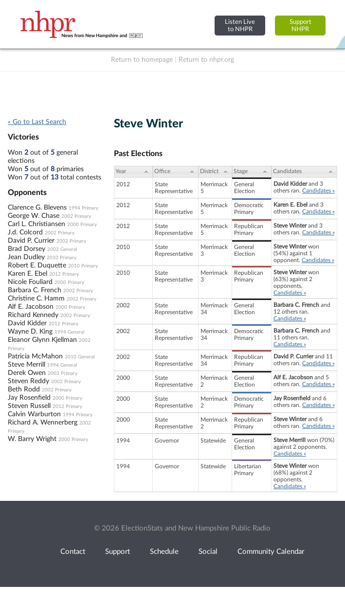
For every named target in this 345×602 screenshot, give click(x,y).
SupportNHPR (300, 25)
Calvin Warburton (34, 414)
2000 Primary (82, 224)
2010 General (79, 356)
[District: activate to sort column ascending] (215, 171)
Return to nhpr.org (206, 59)
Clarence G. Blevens (37, 207)
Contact (72, 551)
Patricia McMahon (35, 356)
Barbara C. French (34, 290)
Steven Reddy (28, 381)
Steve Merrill (26, 364)
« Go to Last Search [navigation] (37, 122)
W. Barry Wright (32, 439)
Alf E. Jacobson (31, 306)
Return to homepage (142, 59)
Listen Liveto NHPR (240, 25)
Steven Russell (29, 406)
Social (208, 551)
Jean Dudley (26, 257)
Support (117, 551)
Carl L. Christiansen (36, 224)
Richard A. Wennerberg (42, 422)
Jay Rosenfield (29, 397)
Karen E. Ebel (27, 273)
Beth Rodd (24, 389)
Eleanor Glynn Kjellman (42, 339)
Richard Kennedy (33, 315)
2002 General (62, 249)
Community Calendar (270, 551)
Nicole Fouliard (30, 282)
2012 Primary (64, 274)
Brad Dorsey (26, 249)
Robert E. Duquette (37, 265)
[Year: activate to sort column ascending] (133, 171)
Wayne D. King (30, 331)
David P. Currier (31, 240)
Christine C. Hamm (36, 298)
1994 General (69, 332)
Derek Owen (27, 373)
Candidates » (318, 191)
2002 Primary (76, 216)
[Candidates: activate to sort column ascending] (304, 171)
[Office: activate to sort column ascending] (176, 171)
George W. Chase (33, 215)
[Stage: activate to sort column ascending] (251, 171)
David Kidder (27, 323)
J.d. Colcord (25, 232)
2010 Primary (61, 257)
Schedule (164, 551)
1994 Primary (83, 208)
